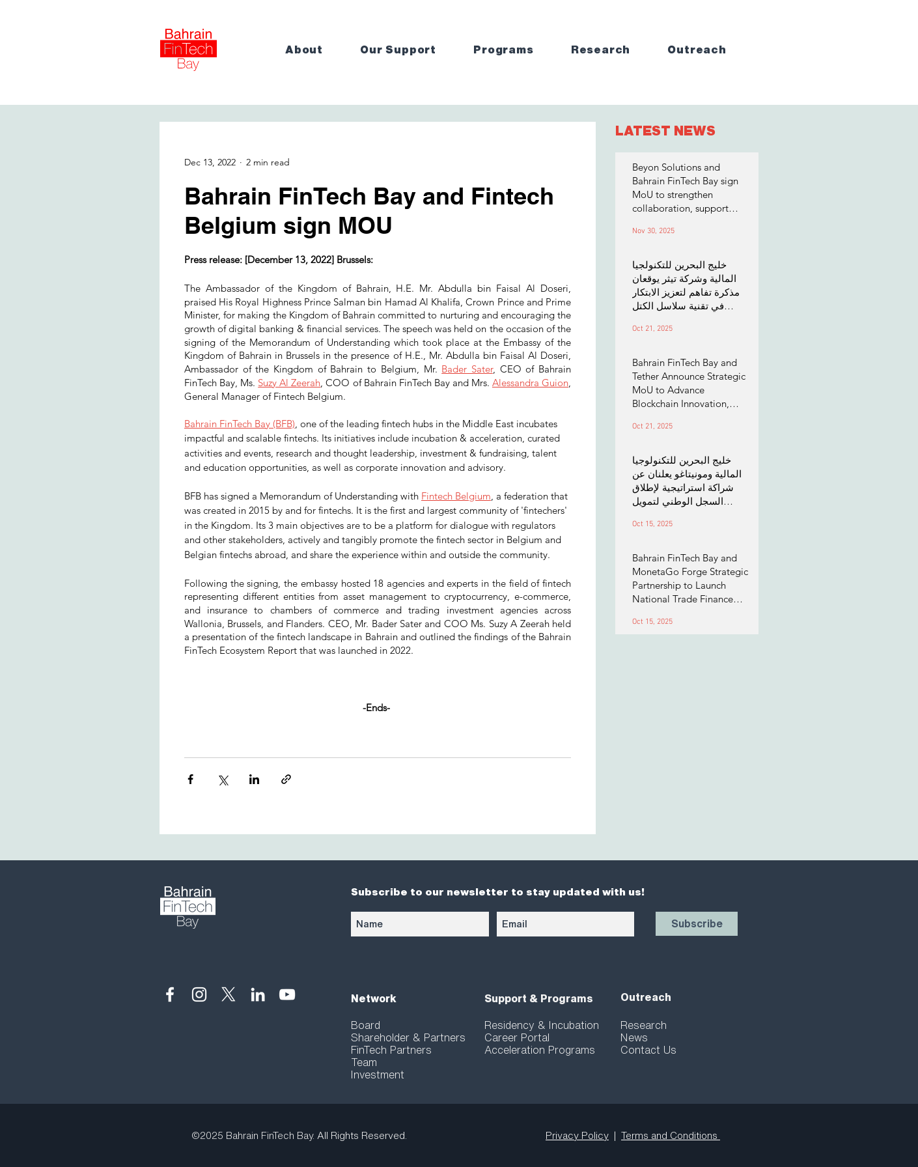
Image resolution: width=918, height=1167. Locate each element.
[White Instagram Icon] (199, 994)
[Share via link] (286, 779)
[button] (313, 50)
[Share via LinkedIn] (254, 779)
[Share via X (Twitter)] (222, 779)
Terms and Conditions (670, 1135)
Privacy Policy (577, 1135)
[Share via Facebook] (190, 779)
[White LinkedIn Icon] (258, 994)
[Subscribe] (697, 924)
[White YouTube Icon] (287, 994)
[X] (228, 994)
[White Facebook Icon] (170, 994)
